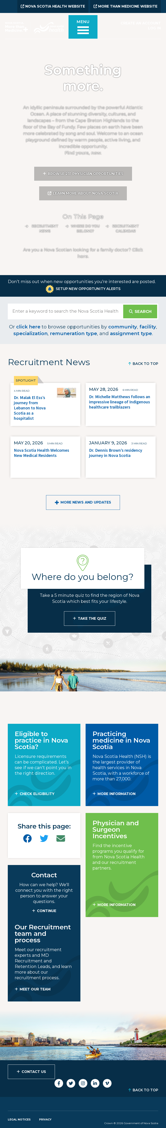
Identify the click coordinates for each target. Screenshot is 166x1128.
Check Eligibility (37, 793)
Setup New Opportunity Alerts (88, 288)
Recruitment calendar (125, 228)
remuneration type (73, 333)
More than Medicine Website (125, 6)
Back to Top (145, 363)
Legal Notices (19, 1118)
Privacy (45, 1118)
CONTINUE (46, 910)
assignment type (131, 333)
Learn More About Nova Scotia (85, 193)
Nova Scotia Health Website (53, 6)
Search (142, 311)
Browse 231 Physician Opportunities (85, 173)
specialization (30, 333)
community (122, 326)
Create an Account (141, 23)
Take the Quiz (92, 618)
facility (147, 326)
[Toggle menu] (83, 28)
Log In (154, 28)
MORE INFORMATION (116, 793)
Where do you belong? (85, 228)
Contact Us (34, 1071)
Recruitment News (45, 228)
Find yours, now (83, 152)
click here (28, 326)
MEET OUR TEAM (35, 988)
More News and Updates (86, 502)
